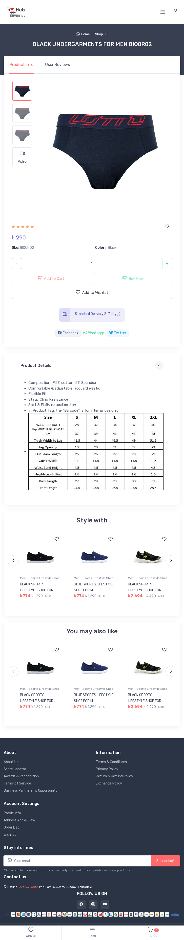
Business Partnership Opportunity (31, 790)
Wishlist (10, 834)
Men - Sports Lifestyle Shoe (40, 578)
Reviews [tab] (57, 64)
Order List (11, 827)
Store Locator (15, 769)
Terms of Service (17, 783)
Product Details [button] (35, 365)
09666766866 (28, 887)
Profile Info (12, 813)
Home (83, 34)
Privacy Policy (107, 769)
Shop (99, 34)
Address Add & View (19, 820)
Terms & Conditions (111, 762)
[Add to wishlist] (166, 226)
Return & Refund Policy (114, 776)
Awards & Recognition (21, 776)
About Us (11, 762)
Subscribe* (165, 861)
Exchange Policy (109, 783)
